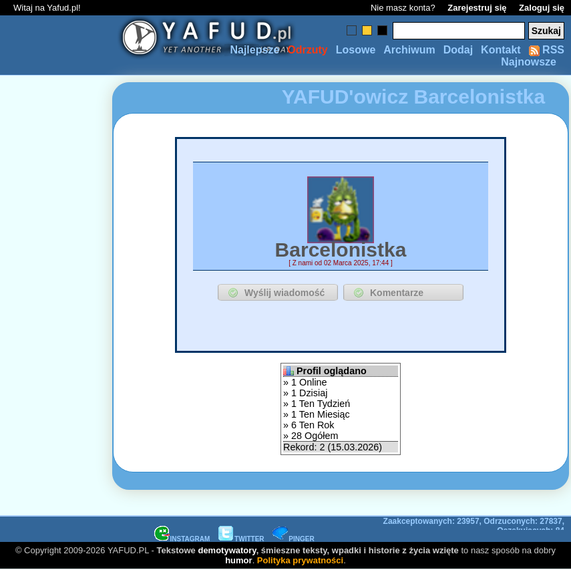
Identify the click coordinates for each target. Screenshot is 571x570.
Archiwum (409, 49)
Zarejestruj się (476, 8)
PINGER (293, 539)
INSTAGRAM (182, 539)
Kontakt (501, 49)
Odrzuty (307, 49)
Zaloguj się (541, 8)
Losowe (356, 49)
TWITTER (241, 539)
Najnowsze (528, 61)
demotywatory (227, 550)
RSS (546, 49)
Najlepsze (254, 49)
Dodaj (458, 49)
